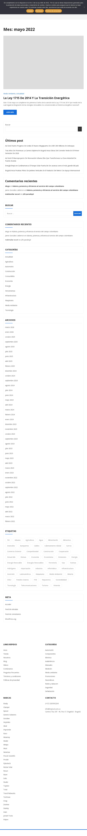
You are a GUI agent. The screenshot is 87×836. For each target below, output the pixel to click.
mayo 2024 (9, 400)
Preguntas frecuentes (11, 672)
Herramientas (10, 291)
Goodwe (6, 718)
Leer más (10, 112)
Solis (5, 778)
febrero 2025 (10, 366)
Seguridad (48, 687)
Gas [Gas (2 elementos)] (63, 563)
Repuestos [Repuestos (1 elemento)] (46, 580)
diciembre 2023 (10, 424)
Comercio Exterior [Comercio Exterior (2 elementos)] (14, 551)
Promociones (50, 676)
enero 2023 (9, 473)
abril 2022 (8, 512)
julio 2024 (8, 390)
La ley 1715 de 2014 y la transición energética (36, 98)
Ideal (5, 726)
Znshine (6, 804)
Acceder (8, 604)
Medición (48, 669)
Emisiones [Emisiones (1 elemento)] (62, 557)
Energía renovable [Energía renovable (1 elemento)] (14, 563)
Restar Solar (7, 767)
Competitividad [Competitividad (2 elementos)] (32, 551)
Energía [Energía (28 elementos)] (74, 557)
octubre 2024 (10, 376)
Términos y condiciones (12, 676)
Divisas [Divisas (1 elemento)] (23, 557)
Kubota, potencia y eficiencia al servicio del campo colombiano (38, 186)
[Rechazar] (84, 7)
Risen (5, 775)
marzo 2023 (9, 468)
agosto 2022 (9, 492)
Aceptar (30, 11)
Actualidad (20, 94)
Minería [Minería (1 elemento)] (70, 574)
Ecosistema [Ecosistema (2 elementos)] (48, 557)
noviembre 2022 (11, 478)
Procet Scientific (9, 756)
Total (5, 789)
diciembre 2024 (10, 371)
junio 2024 (9, 395)
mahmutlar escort (12, 194)
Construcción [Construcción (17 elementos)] (49, 551)
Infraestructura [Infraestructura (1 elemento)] (67, 568)
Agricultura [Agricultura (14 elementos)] (30, 540)
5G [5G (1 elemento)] (8, 540)
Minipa (5, 745)
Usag (5, 801)
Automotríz (49, 650)
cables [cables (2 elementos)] (36, 546)
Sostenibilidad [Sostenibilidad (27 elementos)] (61, 580)
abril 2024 (8, 405)
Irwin (5, 812)
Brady (5, 703)
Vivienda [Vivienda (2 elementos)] (56, 585)
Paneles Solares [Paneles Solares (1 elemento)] (22, 580)
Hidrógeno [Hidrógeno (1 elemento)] (11, 568)
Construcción (10, 271)
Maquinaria (9, 300)
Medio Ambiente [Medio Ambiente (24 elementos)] (55, 574)
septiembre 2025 (11, 342)
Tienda (5, 654)
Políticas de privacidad (11, 680)
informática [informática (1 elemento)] (52, 568)
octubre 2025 (10, 337)
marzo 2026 (9, 327)
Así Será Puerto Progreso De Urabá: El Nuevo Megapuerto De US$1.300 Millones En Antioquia (39, 146)
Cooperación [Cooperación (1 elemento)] (64, 551)
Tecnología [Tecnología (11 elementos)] (11, 585)
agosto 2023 (9, 444)
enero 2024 (9, 419)
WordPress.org (10, 619)
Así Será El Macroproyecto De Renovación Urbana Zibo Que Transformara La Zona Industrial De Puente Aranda (40, 159)
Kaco (5, 733)
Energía (8, 286)
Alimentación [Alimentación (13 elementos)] (53, 540)
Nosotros (6, 657)
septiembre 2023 (11, 439)
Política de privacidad (53, 11)
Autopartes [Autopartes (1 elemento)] (24, 546)
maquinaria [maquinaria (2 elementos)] (40, 574)
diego (7, 186)
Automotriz (9, 266)
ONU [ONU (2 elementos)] (9, 580)
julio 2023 (8, 448)
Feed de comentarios (13, 614)
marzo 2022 (9, 516)
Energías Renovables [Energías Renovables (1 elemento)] (35, 563)
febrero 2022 (10, 521)
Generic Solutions (9, 715)
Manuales (48, 665)
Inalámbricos (50, 661)
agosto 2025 (9, 347)
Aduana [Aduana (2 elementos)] (17, 540)
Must (5, 748)
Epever (5, 711)
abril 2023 (8, 463)
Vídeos (5, 665)
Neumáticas (49, 680)
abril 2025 (8, 361)
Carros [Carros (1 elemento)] (68, 546)
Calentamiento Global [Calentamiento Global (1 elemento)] (53, 546)
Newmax (6, 752)
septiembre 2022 (11, 487)
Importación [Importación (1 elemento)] (25, 568)
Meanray (6, 737)
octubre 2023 (10, 434)
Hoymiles (6, 722)
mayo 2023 (9, 458)
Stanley (6, 808)
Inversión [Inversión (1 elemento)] (10, 574)
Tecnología (9, 310)
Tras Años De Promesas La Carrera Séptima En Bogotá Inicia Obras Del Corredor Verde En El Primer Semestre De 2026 (42, 151)
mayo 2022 (9, 507)
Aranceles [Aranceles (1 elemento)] (11, 546)
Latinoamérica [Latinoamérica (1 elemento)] (25, 574)
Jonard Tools (8, 816)
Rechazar (39, 11)
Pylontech (7, 763)
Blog (5, 661)
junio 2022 (9, 502)
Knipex (5, 819)
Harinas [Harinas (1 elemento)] (73, 563)
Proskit (5, 760)
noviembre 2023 (11, 429)
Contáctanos (8, 669)
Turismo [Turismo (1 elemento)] (45, 585)
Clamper (6, 707)
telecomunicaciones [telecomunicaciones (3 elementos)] (29, 585)
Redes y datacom (51, 684)
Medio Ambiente (9, 94)
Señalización (49, 691)
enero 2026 (9, 332)
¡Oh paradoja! (28, 194)
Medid (5, 741)
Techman (6, 797)
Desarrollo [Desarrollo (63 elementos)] (11, 557)
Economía (9, 281)
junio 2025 (9, 356)
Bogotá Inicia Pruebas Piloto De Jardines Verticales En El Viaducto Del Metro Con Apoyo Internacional (42, 170)
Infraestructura (10, 296)
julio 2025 (8, 351)
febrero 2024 (10, 414)
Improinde (7, 730)
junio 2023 (9, 453)
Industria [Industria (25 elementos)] (38, 568)
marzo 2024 (9, 410)
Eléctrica (48, 657)
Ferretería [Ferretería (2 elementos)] (53, 563)
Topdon (6, 786)
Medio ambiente (51, 672)
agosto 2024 (9, 385)
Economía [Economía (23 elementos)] (35, 557)
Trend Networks (9, 793)
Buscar (7, 125)
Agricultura (9, 262)
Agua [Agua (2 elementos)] (41, 540)
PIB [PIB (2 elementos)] (35, 580)
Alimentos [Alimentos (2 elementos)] (67, 540)
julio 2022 (8, 497)
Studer (5, 782)
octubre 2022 (10, 482)
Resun (5, 771)
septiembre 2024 (11, 380)
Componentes (50, 654)
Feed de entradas (11, 609)
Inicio (5, 650)
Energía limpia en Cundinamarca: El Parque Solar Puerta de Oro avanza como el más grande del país (42, 166)
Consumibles (10, 276)
